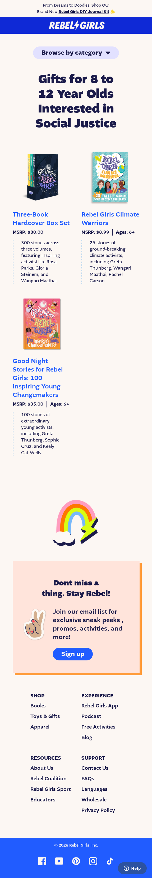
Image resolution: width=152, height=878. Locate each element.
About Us (41, 768)
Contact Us (95, 768)
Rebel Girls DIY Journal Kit (84, 11)
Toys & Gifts (45, 716)
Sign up (72, 654)
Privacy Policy (98, 810)
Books (38, 705)
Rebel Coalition (48, 778)
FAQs (87, 778)
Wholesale (94, 799)
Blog (86, 737)
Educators (43, 799)
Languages (94, 789)
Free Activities (98, 727)
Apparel (39, 727)
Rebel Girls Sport (50, 789)
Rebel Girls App (99, 705)
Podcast (91, 716)
